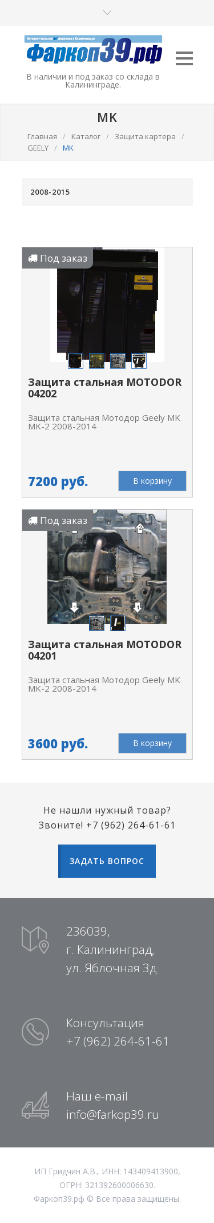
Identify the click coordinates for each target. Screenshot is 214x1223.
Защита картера (145, 136)
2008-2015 (50, 192)
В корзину (152, 480)
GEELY (38, 148)
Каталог (85, 136)
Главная (42, 136)
